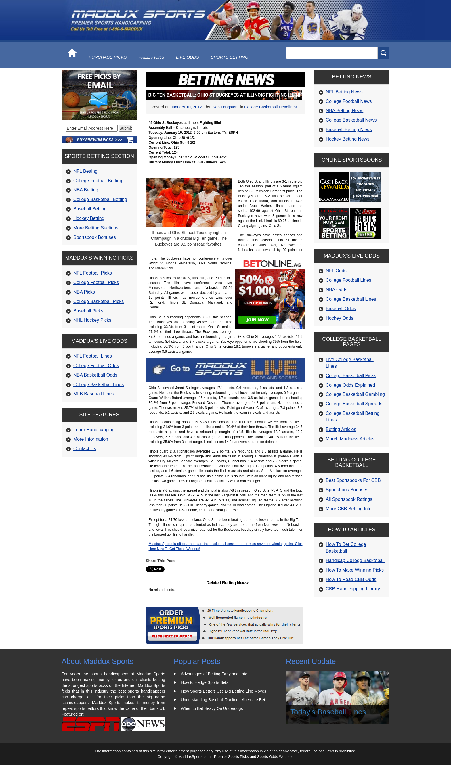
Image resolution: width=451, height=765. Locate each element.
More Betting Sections (96, 227)
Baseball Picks (88, 310)
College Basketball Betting (100, 199)
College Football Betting (97, 180)
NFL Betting (85, 171)
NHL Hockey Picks (92, 320)
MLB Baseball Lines (93, 393)
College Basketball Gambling (355, 394)
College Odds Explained (350, 385)
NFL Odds (336, 270)
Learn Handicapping (93, 429)
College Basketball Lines (98, 384)
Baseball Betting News (349, 129)
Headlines (288, 107)
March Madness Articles (350, 438)
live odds (187, 57)
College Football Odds (96, 365)
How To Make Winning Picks (355, 569)
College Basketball (261, 107)
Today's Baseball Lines (328, 712)
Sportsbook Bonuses (94, 237)
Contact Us (84, 448)
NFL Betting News (344, 91)
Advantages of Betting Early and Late (214, 674)
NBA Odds (336, 289)
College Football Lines (348, 280)
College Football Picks (96, 282)
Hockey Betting (88, 218)
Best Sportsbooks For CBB (353, 480)
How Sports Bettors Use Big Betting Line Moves (223, 691)
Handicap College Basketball (355, 560)
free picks (151, 57)
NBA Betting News (345, 110)
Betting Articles (341, 429)
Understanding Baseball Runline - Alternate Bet (223, 699)
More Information (90, 439)
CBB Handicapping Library (353, 588)
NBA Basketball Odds (95, 375)
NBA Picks (84, 291)
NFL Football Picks (92, 273)
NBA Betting (85, 189)
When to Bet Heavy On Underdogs (212, 708)
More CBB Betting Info (349, 508)
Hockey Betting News (348, 139)
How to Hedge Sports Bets (204, 682)
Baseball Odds (341, 308)
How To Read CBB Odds (351, 579)
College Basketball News (351, 120)
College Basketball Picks (98, 301)
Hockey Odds (339, 318)
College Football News (349, 101)
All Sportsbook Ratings (349, 499)
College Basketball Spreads (354, 403)
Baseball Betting (90, 208)
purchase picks (108, 57)
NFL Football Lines (92, 356)
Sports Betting (230, 57)
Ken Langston (225, 107)
